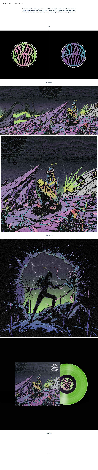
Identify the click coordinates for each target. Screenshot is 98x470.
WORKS (5, 3)
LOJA (20, 3)
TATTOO (10, 3)
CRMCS (16, 3)
